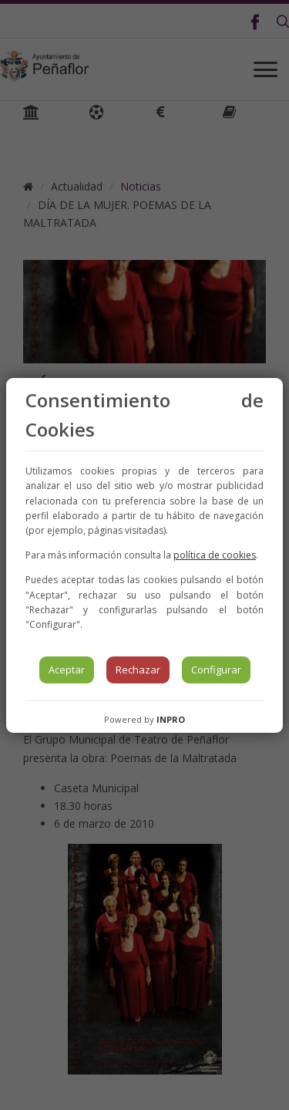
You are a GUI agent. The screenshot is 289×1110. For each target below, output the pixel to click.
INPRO (170, 719)
